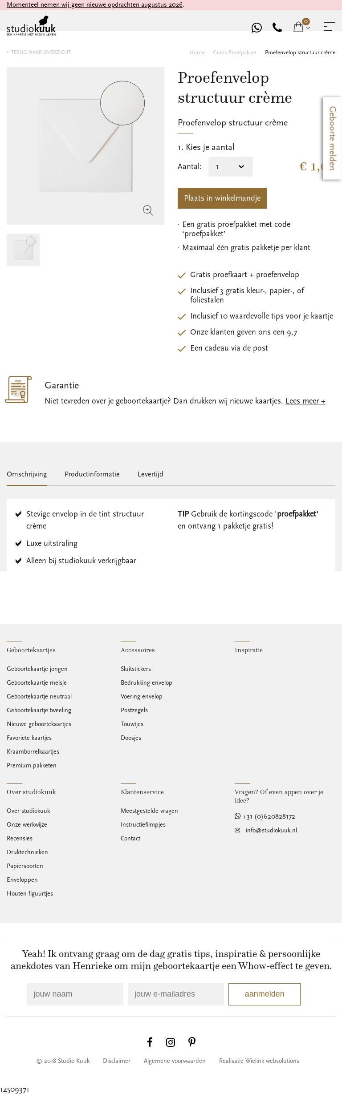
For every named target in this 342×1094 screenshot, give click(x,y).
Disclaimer (116, 1061)
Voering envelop (142, 696)
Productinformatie (92, 474)
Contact (130, 838)
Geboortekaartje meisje (37, 682)
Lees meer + (305, 401)
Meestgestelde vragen (149, 811)
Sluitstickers (136, 669)
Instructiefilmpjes (143, 824)
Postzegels (134, 710)
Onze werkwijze (27, 824)
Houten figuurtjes (30, 893)
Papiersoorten (25, 866)
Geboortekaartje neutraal (39, 696)
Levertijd (150, 474)
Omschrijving (27, 474)
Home (196, 52)
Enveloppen (22, 880)
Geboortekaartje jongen (37, 669)
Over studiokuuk (28, 811)
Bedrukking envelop (146, 682)
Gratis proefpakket (234, 52)
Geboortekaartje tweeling (39, 710)
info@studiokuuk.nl (271, 830)
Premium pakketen (32, 765)
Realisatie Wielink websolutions (259, 1061)
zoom (148, 210)
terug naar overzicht (41, 52)
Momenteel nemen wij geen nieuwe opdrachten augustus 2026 (95, 4)
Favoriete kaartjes (29, 738)
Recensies (20, 838)
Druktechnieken (27, 852)
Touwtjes (132, 724)
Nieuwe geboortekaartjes (39, 724)
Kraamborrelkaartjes (33, 751)
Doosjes (131, 738)
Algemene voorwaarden (175, 1061)
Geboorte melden (333, 138)
